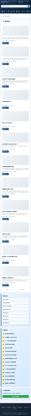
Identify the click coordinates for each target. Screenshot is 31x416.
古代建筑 (6, 299)
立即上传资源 (15, 396)
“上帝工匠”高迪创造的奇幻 (10, 369)
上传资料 (25, 407)
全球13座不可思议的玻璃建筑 (8, 79)
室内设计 (6, 316)
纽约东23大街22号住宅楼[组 (10, 354)
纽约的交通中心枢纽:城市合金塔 (9, 144)
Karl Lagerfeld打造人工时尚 (10, 365)
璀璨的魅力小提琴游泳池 (7, 277)
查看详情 (5, 43)
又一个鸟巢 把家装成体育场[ (10, 340)
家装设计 (6, 319)
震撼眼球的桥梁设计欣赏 (7, 189)
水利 (13, 11)
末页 (23, 289)
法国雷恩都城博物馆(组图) (8, 166)
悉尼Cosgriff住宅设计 (7, 122)
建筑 (8, 11)
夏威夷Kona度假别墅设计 (10, 383)
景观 (28, 11)
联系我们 (14, 407)
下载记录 (26, 1)
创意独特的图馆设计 (6, 101)
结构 (18, 11)
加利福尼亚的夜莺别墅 (9, 333)
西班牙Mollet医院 (6, 234)
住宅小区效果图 (7, 306)
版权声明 (3, 407)
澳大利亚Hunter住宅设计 (10, 372)
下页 (21, 289)
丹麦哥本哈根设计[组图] (10, 344)
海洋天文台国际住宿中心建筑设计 (9, 211)
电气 (23, 11)
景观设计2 (6, 322)
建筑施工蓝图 (6, 309)
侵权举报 (9, 407)
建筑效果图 (6, 302)
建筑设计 (8, 16)
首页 (3, 11)
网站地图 (20, 407)
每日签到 (21, 1)
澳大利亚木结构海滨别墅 (10, 379)
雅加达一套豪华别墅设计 (10, 376)
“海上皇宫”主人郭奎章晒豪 (10, 362)
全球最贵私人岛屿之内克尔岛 (11, 337)
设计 (5, 16)
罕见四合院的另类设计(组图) (10, 351)
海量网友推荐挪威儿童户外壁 (11, 358)
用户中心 (21, 2)
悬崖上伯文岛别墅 (8, 347)
